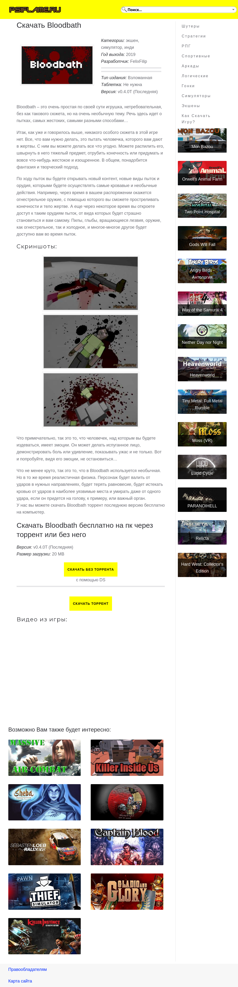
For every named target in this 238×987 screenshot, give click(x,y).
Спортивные (196, 56)
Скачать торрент (90, 603)
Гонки (188, 86)
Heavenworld (202, 375)
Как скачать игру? (196, 119)
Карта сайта (20, 981)
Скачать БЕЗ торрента (90, 569)
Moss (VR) (202, 440)
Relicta (202, 538)
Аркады (190, 66)
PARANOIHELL (202, 506)
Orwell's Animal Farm (202, 179)
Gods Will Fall (202, 244)
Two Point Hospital (202, 211)
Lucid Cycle (202, 473)
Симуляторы (196, 96)
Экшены (191, 106)
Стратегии (194, 36)
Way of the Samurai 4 (202, 310)
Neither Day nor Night (202, 342)
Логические (195, 76)
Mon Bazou (202, 146)
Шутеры (191, 26)
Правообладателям (27, 969)
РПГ (186, 46)
